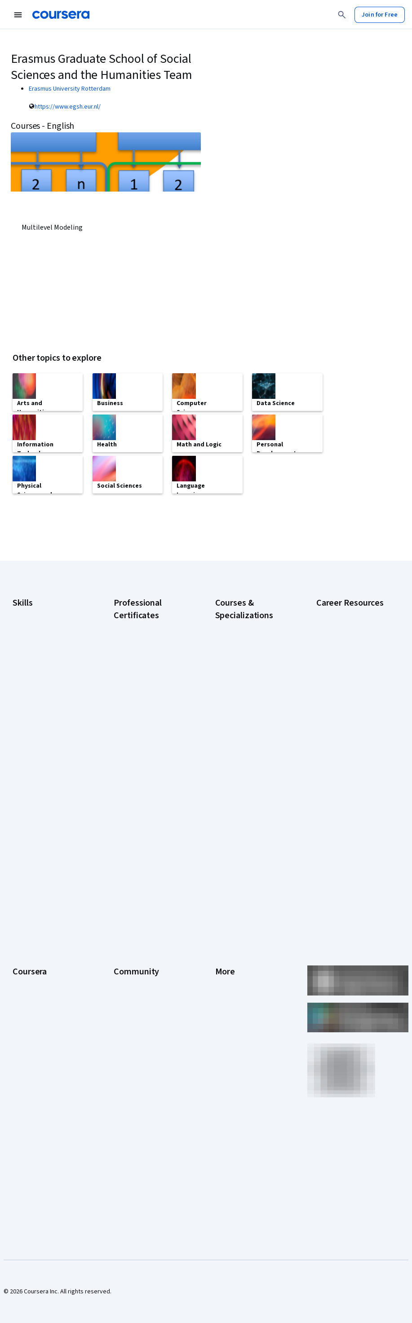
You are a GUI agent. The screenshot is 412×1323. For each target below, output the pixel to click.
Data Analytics (31, 691)
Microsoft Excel (33, 732)
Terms (224, 952)
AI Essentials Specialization (251, 663)
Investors (228, 939)
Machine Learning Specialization (238, 799)
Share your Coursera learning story (344, 831)
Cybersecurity (32, 678)
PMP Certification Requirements (339, 786)
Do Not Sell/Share (238, 1074)
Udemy (22, 1127)
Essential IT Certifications (350, 732)
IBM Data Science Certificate (136, 839)
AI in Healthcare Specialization (236, 718)
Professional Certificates (46, 1006)
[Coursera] (60, 15)
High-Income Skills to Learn (352, 745)
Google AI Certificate (142, 663)
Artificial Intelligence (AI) (45, 664)
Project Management (41, 745)
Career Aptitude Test (344, 651)
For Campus (28, 1074)
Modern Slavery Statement (251, 1060)
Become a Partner (37, 1087)
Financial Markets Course (248, 780)
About (21, 925)
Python (22, 759)
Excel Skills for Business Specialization (247, 763)
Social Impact (31, 1100)
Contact (225, 1006)
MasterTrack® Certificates (48, 1020)
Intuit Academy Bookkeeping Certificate (147, 861)
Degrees (24, 1033)
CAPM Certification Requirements (341, 669)
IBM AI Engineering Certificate (138, 794)
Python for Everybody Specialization (244, 843)
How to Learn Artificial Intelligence (345, 764)
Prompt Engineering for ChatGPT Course (246, 821)
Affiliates (227, 1047)
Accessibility (232, 993)
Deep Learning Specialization (234, 740)
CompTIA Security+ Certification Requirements (352, 714)
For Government (35, 1060)
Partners (125, 939)
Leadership (28, 952)
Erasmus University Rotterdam (70, 88)
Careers (23, 966)
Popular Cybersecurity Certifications (346, 808)
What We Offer (32, 939)
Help (221, 979)
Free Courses (31, 1114)
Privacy (225, 966)
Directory (227, 1033)
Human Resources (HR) (43, 718)
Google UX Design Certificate (137, 772)
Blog (120, 966)
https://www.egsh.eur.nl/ (68, 106)
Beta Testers (131, 952)
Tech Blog (127, 993)
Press (223, 925)
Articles (225, 1020)
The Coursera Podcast (144, 979)
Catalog (23, 979)
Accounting (28, 651)
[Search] (342, 15)
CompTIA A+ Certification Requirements (349, 692)
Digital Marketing (35, 705)
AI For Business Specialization (235, 682)
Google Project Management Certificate (146, 749)
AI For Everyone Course (246, 699)
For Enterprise (32, 1047)
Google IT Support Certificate (139, 727)
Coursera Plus (31, 993)
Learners (125, 925)
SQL (18, 772)
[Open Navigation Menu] (18, 15)
